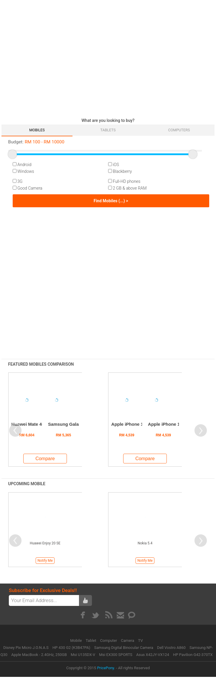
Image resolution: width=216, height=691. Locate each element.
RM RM (36, 142)
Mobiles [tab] (36, 130)
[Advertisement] (55, 57)
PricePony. (106, 668)
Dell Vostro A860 (171, 647)
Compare (45, 458)
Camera (128, 640)
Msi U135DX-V (83, 654)
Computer (109, 640)
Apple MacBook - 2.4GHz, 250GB (39, 654)
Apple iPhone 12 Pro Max (174, 424)
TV (140, 640)
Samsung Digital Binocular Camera (123, 647)
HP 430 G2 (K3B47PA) (71, 647)
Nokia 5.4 (145, 543)
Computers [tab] (179, 130)
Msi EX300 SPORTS (115, 654)
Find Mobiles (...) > (111, 200)
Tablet (91, 640)
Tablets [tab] (108, 130)
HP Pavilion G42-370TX (192, 654)
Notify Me (44, 561)
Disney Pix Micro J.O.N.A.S (26, 647)
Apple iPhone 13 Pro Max (137, 424)
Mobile (76, 640)
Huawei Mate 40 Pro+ (33, 424)
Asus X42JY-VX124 (152, 654)
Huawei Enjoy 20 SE (45, 543)
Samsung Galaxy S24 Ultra (76, 424)
